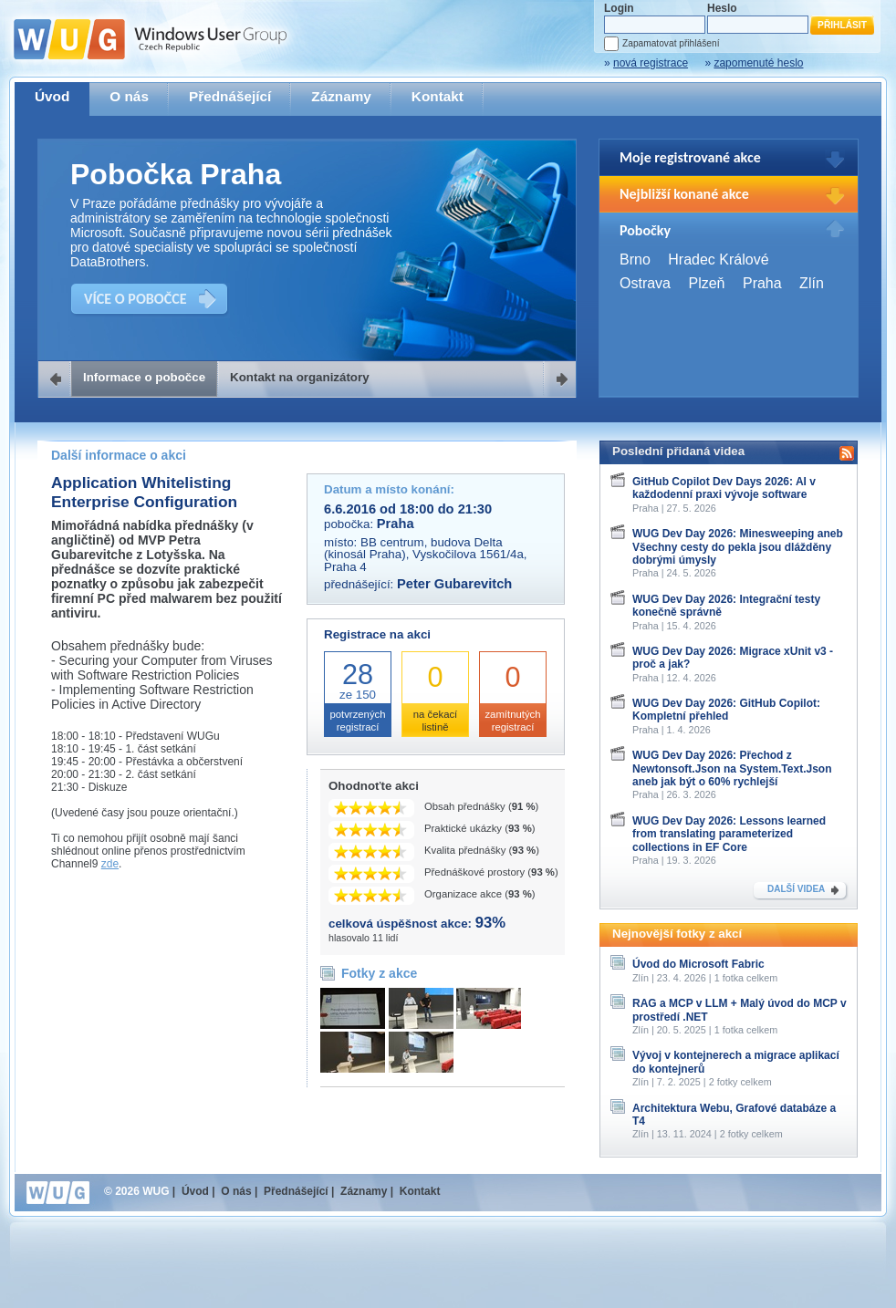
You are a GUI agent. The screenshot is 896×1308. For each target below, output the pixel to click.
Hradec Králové (718, 259)
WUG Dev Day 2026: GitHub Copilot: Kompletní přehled (726, 709)
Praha (762, 283)
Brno (635, 259)
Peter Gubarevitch (454, 583)
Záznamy (341, 96)
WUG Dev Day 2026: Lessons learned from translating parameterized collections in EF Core (729, 834)
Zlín (811, 283)
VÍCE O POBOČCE (135, 298)
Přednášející (230, 96)
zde (110, 863)
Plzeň (706, 283)
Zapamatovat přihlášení (670, 43)
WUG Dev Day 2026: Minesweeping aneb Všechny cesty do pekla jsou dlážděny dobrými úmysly (737, 546)
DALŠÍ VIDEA (796, 889)
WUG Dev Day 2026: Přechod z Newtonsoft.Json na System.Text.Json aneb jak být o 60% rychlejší (732, 768)
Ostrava (645, 283)
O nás (129, 96)
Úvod (52, 96)
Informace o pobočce (144, 377)
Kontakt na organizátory (300, 377)
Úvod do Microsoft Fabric (698, 964)
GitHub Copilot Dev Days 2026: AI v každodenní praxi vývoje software (724, 488)
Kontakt (438, 96)
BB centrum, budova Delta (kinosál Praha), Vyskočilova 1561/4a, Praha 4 (425, 554)
